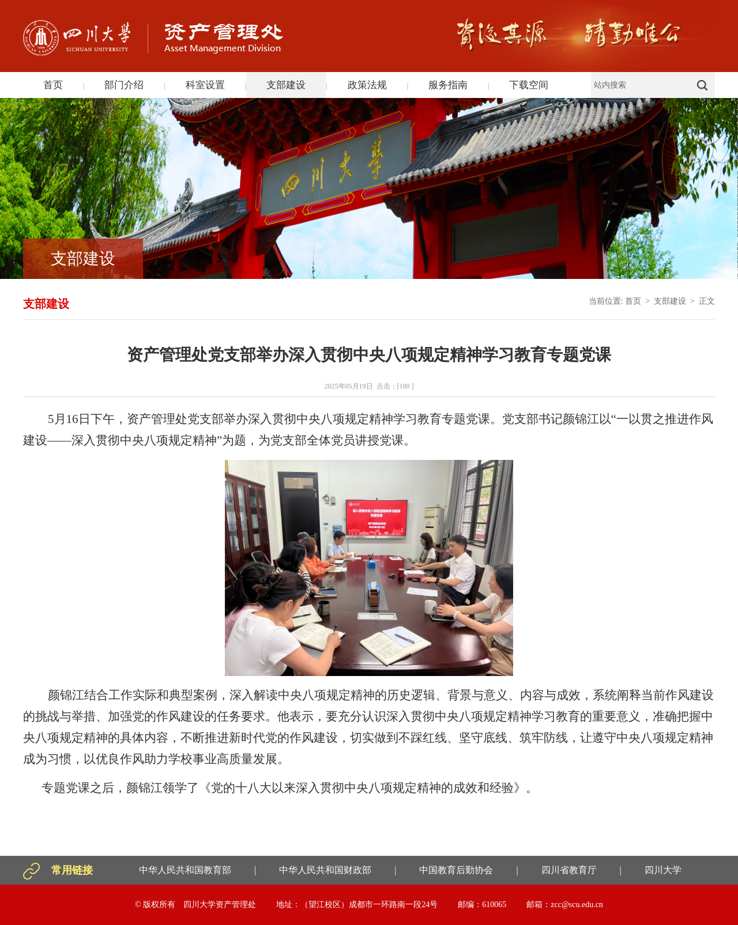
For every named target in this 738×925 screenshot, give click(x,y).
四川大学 (663, 870)
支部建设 (286, 85)
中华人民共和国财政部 (325, 870)
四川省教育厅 (569, 870)
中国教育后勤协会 (456, 870)
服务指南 (448, 85)
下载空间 (528, 85)
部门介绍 (124, 85)
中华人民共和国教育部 (185, 870)
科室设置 (205, 85)
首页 (53, 85)
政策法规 (367, 85)
